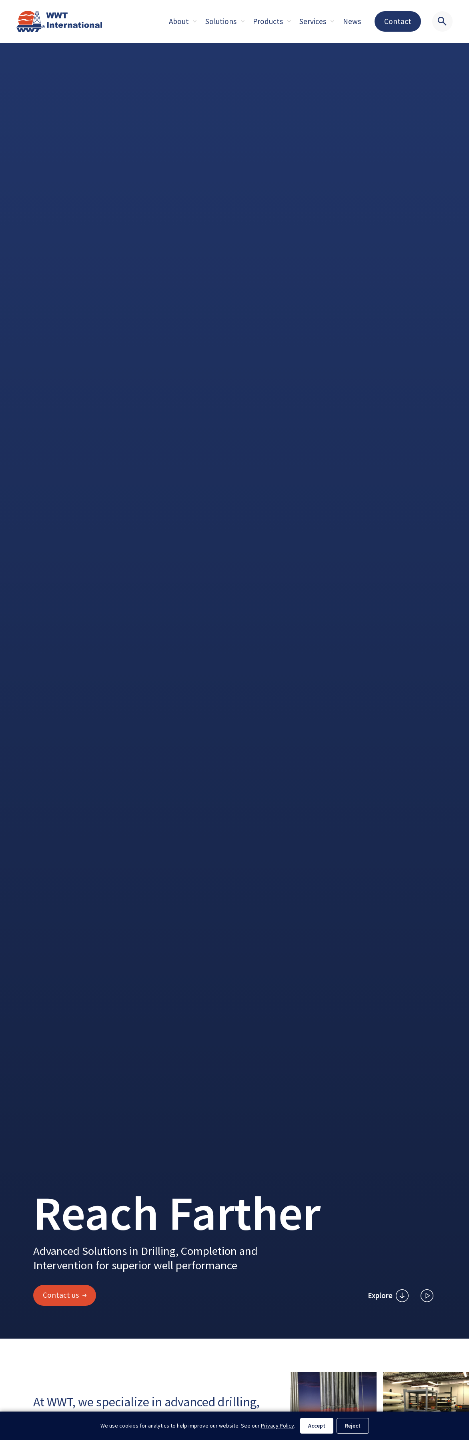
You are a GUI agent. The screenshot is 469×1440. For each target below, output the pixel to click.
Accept (316, 1425)
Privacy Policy (277, 1425)
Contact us (65, 1295)
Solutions (221, 21)
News (352, 21)
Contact (397, 21)
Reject (353, 1425)
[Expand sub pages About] (194, 21)
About (179, 21)
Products (268, 21)
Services (312, 21)
